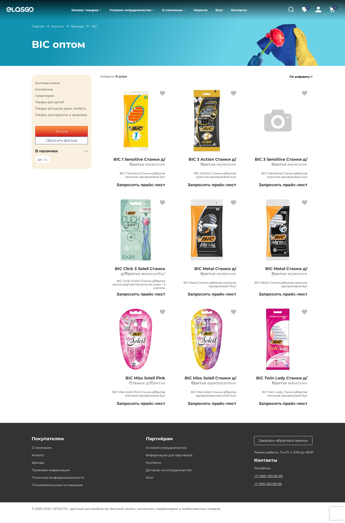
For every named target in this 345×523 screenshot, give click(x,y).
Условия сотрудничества (130, 10)
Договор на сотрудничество (169, 478)
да (43, 159)
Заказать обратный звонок (283, 448)
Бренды (77, 26)
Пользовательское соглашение (57, 493)
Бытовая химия (47, 83)
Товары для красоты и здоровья (61, 115)
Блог (219, 10)
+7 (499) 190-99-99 (268, 484)
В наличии (46, 151)
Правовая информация (51, 478)
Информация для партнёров (169, 463)
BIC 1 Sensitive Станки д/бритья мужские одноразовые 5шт (138, 165)
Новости (200, 10)
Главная (38, 26)
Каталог (57, 26)
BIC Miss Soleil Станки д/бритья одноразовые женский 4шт (210, 393)
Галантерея (44, 96)
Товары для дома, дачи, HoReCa (60, 108)
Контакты (239, 10)
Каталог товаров (85, 10)
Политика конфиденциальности (58, 485)
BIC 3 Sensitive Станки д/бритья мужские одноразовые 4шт (285, 168)
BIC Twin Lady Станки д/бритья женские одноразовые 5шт (281, 391)
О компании (172, 10)
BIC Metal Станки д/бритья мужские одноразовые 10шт (212, 276)
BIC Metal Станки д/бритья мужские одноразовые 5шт (283, 276)
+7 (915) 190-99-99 (268, 492)
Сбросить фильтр (61, 140)
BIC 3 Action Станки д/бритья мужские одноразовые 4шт (212, 165)
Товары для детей (49, 102)
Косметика (44, 89)
